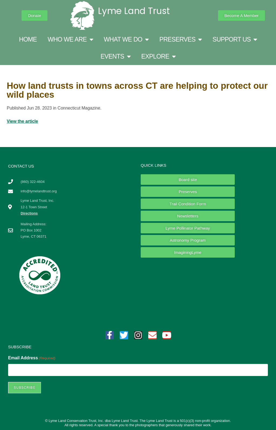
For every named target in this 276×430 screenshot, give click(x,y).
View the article (22, 121)
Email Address (31, 358)
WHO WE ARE (70, 39)
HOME (28, 39)
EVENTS (115, 56)
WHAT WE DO (126, 39)
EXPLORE (158, 56)
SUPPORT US (235, 39)
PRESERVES (180, 39)
